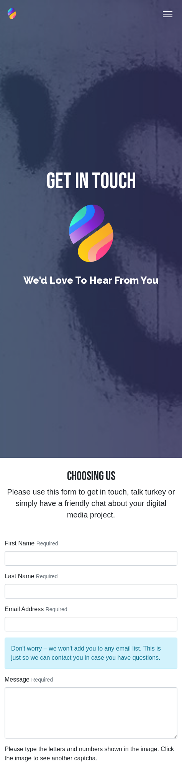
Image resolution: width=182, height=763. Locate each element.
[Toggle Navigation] (167, 14)
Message (17, 679)
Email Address (24, 609)
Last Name (19, 576)
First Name (19, 543)
